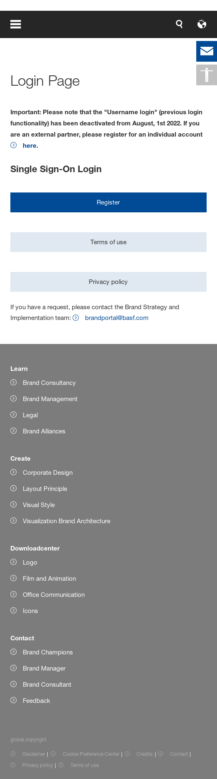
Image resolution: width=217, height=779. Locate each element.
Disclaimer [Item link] (33, 754)
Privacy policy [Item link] (37, 765)
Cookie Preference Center (91, 754)
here (30, 145)
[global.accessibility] (206, 75)
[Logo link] (180, 24)
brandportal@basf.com (117, 318)
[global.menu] (21, 24)
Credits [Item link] (145, 754)
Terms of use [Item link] (85, 765)
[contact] (206, 51)
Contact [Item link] (179, 754)
